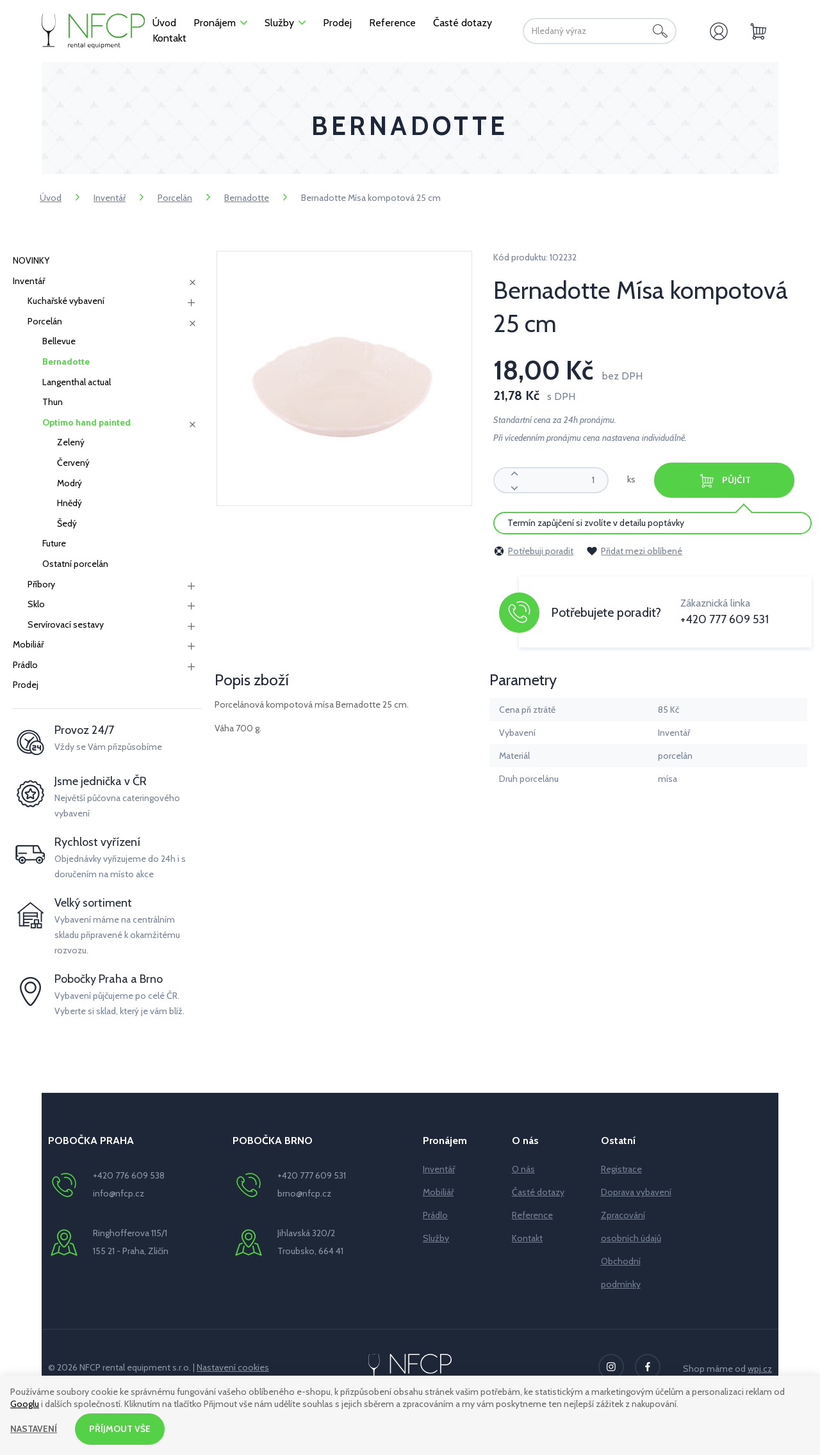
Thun (52, 402)
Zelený (71, 442)
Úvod (51, 197)
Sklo (36, 604)
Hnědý (69, 503)
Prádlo (25, 665)
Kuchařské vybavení (66, 300)
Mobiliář (28, 644)
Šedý (67, 523)
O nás (523, 1169)
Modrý (69, 483)
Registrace (621, 1169)
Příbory (41, 584)
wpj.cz (760, 1368)
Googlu (24, 1404)
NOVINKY (31, 260)
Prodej (25, 684)
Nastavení (33, 1429)
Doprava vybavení (636, 1192)
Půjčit (725, 480)
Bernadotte (246, 197)
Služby (436, 1238)
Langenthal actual (76, 382)
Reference (532, 1215)
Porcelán (175, 197)
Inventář (110, 197)
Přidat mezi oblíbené (634, 551)
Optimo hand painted (86, 422)
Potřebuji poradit (533, 551)
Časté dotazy (538, 1192)
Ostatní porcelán (75, 563)
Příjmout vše (120, 1429)
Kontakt (527, 1238)
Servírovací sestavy (66, 624)
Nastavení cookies (233, 1367)
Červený (73, 462)
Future (54, 543)
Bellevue (59, 341)
